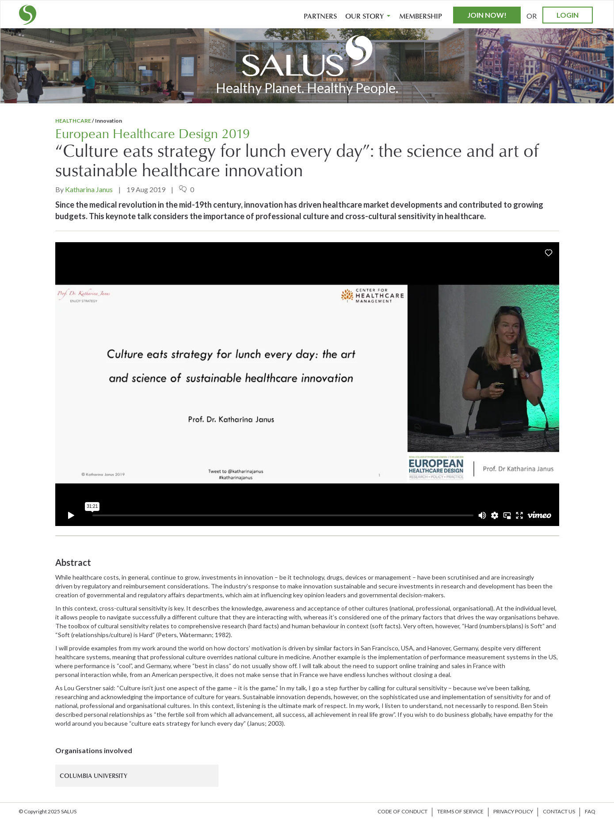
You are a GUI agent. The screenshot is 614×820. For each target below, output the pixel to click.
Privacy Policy (513, 811)
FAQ (590, 811)
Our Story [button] (367, 16)
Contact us (559, 811)
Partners (320, 16)
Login (568, 15)
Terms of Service (460, 811)
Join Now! (487, 15)
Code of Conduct (402, 811)
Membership (420, 16)
